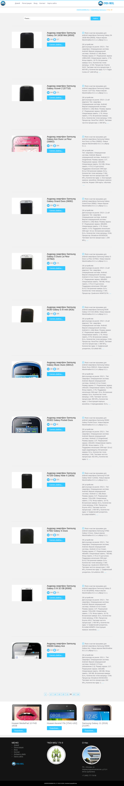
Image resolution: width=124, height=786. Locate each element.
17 (51, 694)
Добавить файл (20, 754)
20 (63, 694)
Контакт (42, 3)
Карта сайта (52, 3)
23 (74, 694)
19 (59, 694)
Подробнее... (19, 730)
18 (55, 694)
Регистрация (27, 3)
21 (67, 694)
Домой (17, 3)
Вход (35, 3)
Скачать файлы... (56, 44)
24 (78, 694)
